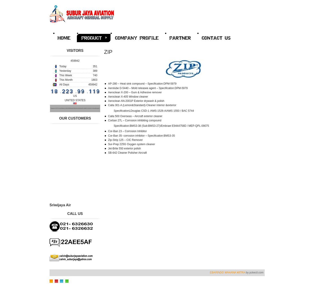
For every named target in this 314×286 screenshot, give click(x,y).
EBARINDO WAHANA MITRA (227, 272)
